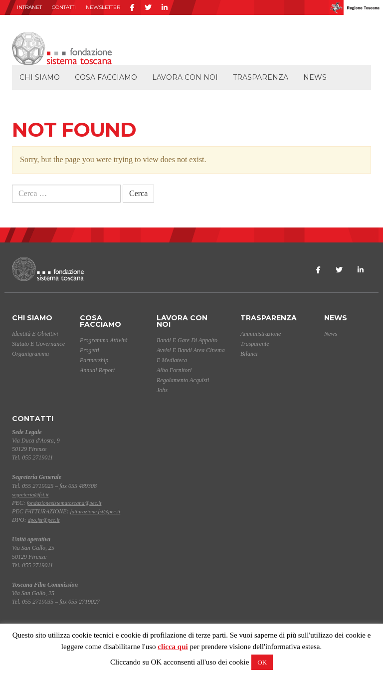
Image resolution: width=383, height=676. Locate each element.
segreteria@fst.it (30, 494)
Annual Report (97, 370)
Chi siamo (39, 77)
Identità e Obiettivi (35, 333)
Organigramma (30, 353)
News (315, 77)
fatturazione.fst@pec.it (95, 511)
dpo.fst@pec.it (44, 520)
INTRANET (29, 7)
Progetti (89, 350)
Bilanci (249, 353)
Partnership (94, 360)
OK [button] (262, 662)
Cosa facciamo (106, 77)
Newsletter (103, 7)
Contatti (64, 7)
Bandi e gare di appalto (187, 340)
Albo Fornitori (174, 370)
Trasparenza (260, 77)
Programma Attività (104, 340)
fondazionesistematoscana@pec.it (64, 503)
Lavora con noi (185, 77)
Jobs (162, 390)
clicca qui (173, 647)
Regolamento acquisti (183, 380)
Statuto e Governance (38, 343)
